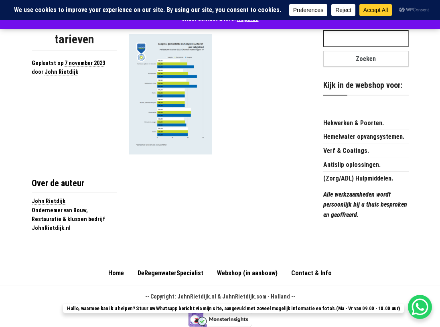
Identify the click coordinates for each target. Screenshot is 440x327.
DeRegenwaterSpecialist (170, 273)
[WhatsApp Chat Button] (420, 307)
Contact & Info (311, 273)
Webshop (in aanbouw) (247, 273)
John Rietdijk (61, 72)
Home (116, 273)
